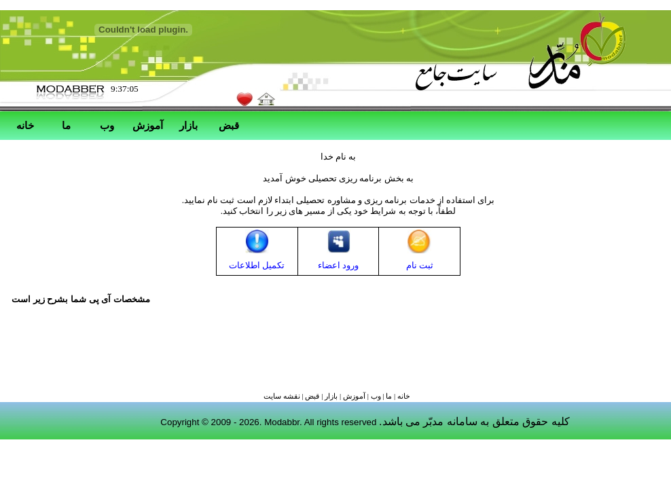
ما (66, 125)
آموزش (147, 125)
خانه (25, 125)
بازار (188, 125)
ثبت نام (419, 265)
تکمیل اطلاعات (257, 265)
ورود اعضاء (338, 265)
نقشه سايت (282, 396)
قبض (229, 125)
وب (107, 125)
